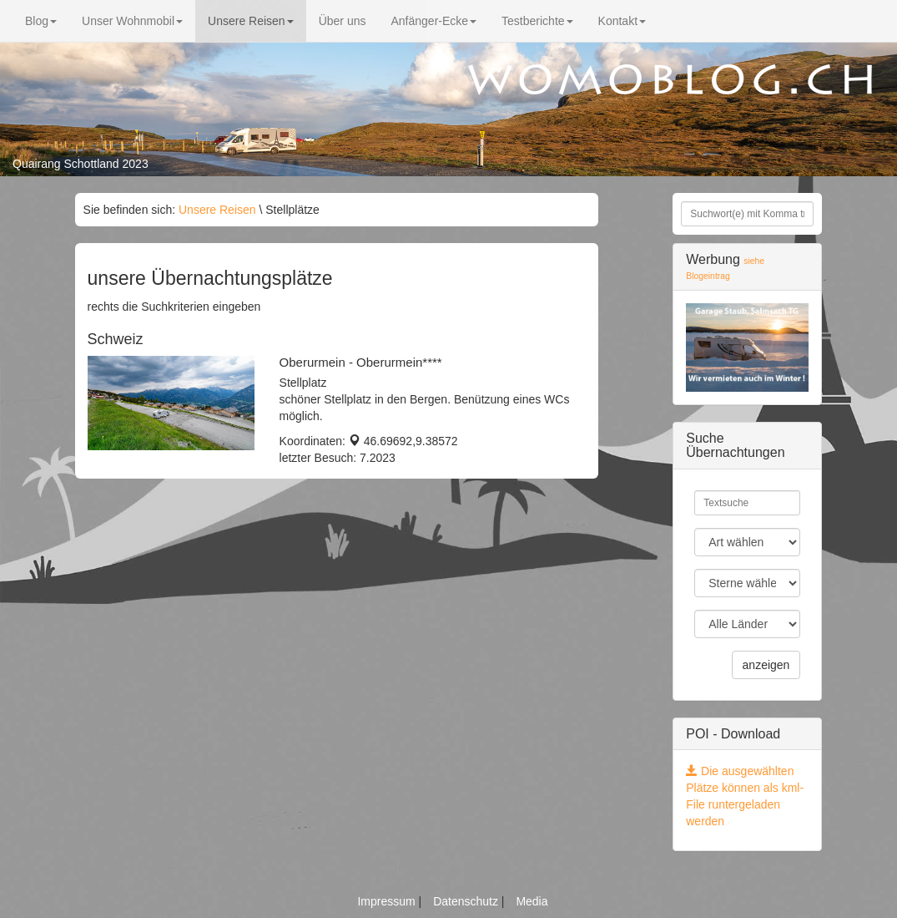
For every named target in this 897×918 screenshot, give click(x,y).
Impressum (387, 901)
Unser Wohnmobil (132, 21)
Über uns (342, 21)
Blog (41, 21)
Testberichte (536, 21)
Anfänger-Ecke (433, 21)
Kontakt (622, 21)
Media (531, 901)
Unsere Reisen (251, 21)
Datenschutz (467, 901)
